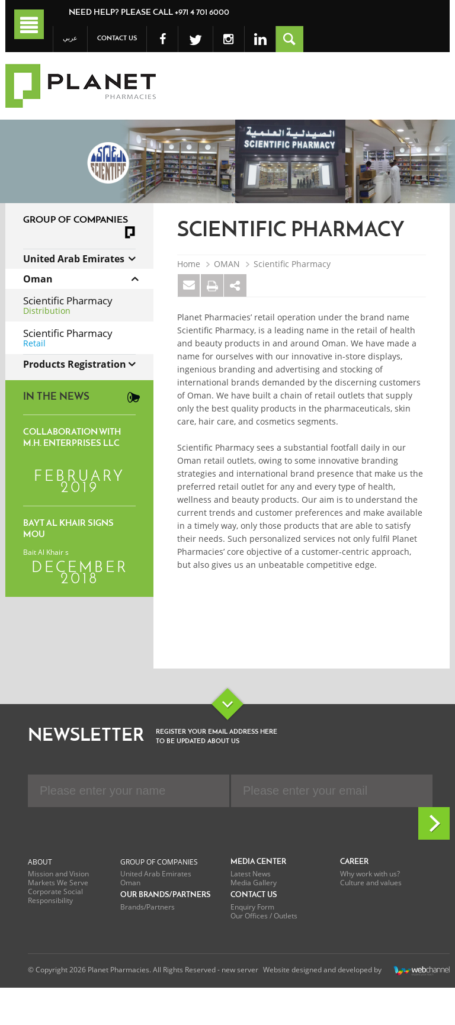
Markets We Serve (58, 882)
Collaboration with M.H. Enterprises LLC (72, 438)
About (40, 861)
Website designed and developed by (356, 971)
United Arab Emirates (73, 258)
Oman (38, 278)
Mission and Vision (58, 873)
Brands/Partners (147, 906)
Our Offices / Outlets (263, 915)
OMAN (227, 264)
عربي (70, 39)
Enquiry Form (252, 906)
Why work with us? (370, 873)
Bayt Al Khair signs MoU (68, 529)
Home (188, 264)
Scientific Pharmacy (292, 264)
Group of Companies (159, 861)
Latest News (250, 873)
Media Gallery (253, 882)
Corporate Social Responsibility (55, 896)
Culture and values (371, 882)
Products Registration (74, 364)
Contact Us (117, 39)
